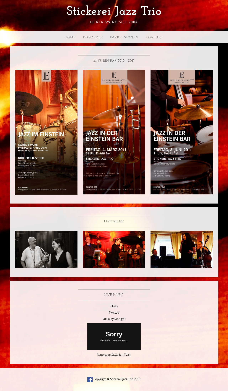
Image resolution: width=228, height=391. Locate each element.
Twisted (114, 312)
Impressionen (124, 37)
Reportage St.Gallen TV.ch (114, 355)
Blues (114, 306)
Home (70, 37)
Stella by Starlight (114, 319)
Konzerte (93, 37)
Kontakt (155, 37)
